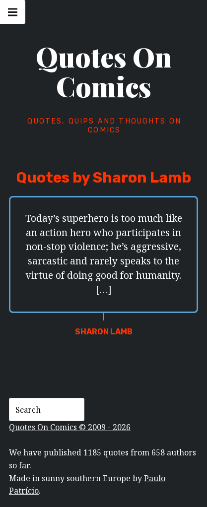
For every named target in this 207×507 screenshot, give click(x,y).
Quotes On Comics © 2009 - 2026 (70, 427)
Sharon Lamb (104, 331)
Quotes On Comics (104, 71)
